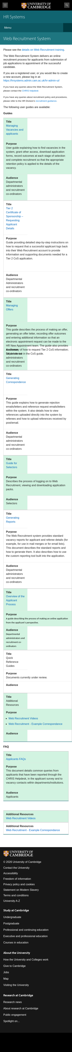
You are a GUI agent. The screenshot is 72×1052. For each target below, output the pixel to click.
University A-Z (11, 900)
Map (6, 978)
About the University (16, 953)
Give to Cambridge (14, 966)
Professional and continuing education (25, 929)
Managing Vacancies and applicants (14, 129)
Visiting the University (16, 985)
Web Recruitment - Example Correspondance (35, 724)
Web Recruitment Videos (23, 718)
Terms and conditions (16, 895)
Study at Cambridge (16, 910)
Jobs (6, 972)
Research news (12, 1002)
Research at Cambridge (18, 995)
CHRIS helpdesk (30, 90)
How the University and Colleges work (25, 959)
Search (66, 5)
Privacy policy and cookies (19, 884)
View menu (5, 5)
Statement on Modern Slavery (21, 889)
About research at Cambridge (20, 1008)
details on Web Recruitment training (43, 49)
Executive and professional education (25, 936)
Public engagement (14, 1014)
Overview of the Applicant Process (15, 600)
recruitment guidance (46, 101)
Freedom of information (17, 878)
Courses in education (15, 942)
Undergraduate (12, 917)
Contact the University (16, 867)
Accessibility (10, 873)
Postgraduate (11, 923)
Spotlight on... (11, 1021)
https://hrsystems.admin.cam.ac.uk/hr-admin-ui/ (31, 80)
